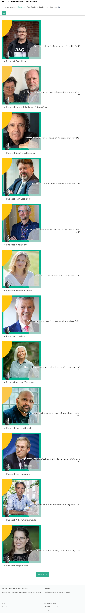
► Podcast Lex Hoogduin (17, 473)
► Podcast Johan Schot (16, 244)
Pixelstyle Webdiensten (51, 610)
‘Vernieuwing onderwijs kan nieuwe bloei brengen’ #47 (52, 137)
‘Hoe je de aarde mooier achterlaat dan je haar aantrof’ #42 (52, 368)
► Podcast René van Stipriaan (19, 152)
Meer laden (42, 575)
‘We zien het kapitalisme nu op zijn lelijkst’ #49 (57, 45)
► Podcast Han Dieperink (17, 198)
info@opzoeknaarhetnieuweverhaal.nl (57, 592)
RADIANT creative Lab (51, 607)
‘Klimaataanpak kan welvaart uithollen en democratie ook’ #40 (51, 460)
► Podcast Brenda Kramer (17, 290)
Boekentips (43, 7)
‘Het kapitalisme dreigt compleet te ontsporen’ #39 (54, 504)
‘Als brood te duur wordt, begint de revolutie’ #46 (55, 183)
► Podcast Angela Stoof (16, 565)
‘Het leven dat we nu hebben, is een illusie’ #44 (56, 275)
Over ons (53, 7)
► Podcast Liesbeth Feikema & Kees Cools (26, 107)
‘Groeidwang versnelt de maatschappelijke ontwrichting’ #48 (51, 93)
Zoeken (59, 7)
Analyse (13, 7)
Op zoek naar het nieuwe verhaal (20, 1)
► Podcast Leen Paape (15, 336)
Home (6, 7)
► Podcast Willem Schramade (19, 519)
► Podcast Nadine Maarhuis (18, 382)
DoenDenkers (32, 7)
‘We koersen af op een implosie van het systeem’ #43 (53, 320)
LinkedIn (5, 607)
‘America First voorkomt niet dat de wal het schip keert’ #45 (52, 230)
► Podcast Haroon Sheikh (17, 428)
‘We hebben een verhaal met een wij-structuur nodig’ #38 (51, 550)
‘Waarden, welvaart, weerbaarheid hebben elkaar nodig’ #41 (51, 414)
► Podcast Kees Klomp (15, 61)
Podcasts (21, 7)
